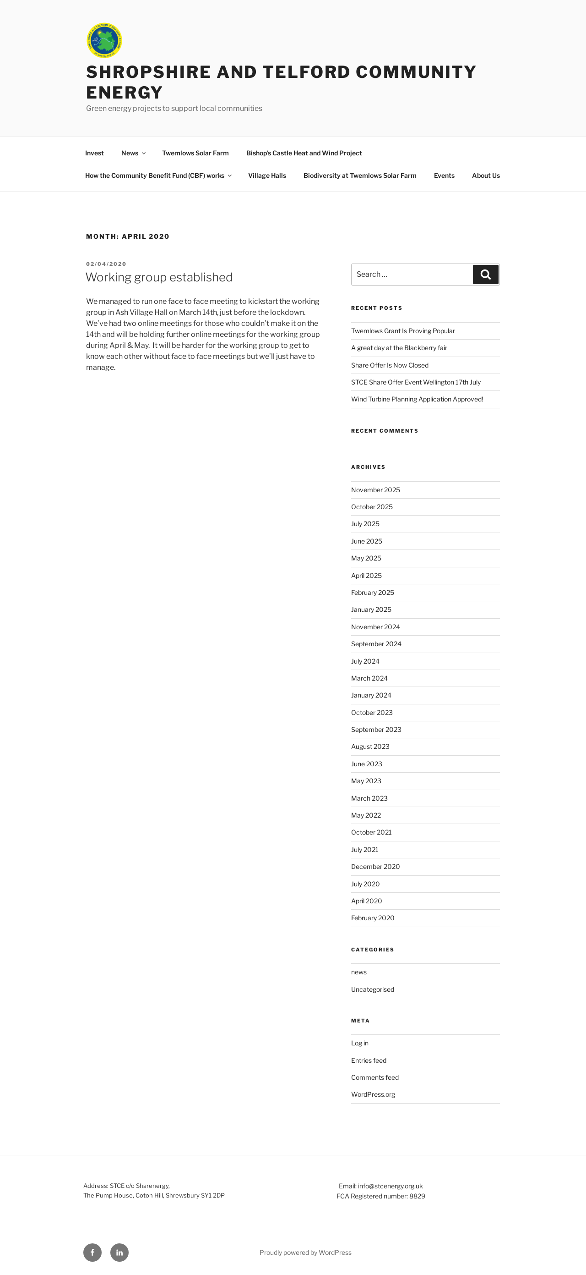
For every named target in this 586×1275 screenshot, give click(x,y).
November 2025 (375, 490)
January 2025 (371, 609)
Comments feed (375, 1077)
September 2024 (376, 644)
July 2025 (365, 524)
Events (444, 175)
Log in (360, 1043)
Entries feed (368, 1060)
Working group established (159, 277)
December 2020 (375, 866)
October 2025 (372, 507)
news (359, 972)
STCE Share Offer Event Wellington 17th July (416, 382)
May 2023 (366, 781)
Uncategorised (372, 989)
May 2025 (366, 558)
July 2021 (365, 849)
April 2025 (366, 575)
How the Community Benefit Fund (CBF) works (159, 175)
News (134, 153)
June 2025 (366, 541)
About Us (486, 175)
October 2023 (372, 712)
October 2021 (371, 832)
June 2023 (366, 764)
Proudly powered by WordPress (306, 1252)
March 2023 (369, 798)
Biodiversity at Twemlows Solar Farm (360, 175)
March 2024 (369, 678)
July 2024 (365, 661)
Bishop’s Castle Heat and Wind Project (304, 153)
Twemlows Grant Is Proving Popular (403, 331)
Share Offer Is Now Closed (390, 365)
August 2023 (370, 746)
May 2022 (366, 815)
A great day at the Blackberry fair (399, 348)
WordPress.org (373, 1094)
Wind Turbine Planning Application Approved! (417, 399)
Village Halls (267, 175)
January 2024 (371, 695)
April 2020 (366, 901)
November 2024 (375, 627)
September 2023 (376, 729)
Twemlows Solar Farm (195, 153)
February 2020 (373, 918)
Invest (94, 153)
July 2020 (365, 884)
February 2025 (372, 592)
